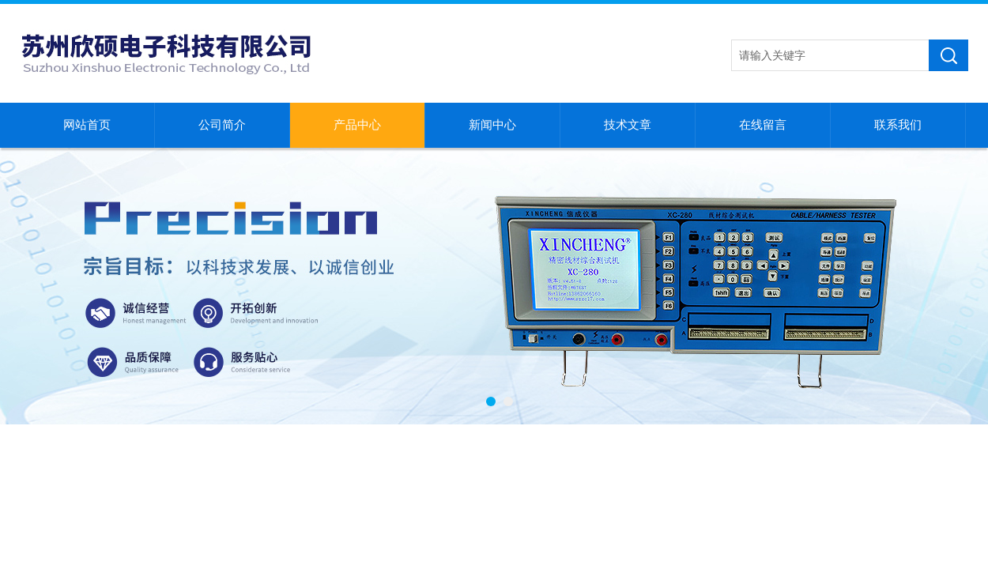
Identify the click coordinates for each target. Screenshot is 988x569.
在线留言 (762, 125)
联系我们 (898, 125)
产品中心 (357, 125)
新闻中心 (492, 125)
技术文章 (627, 125)
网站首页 (87, 125)
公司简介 (222, 125)
